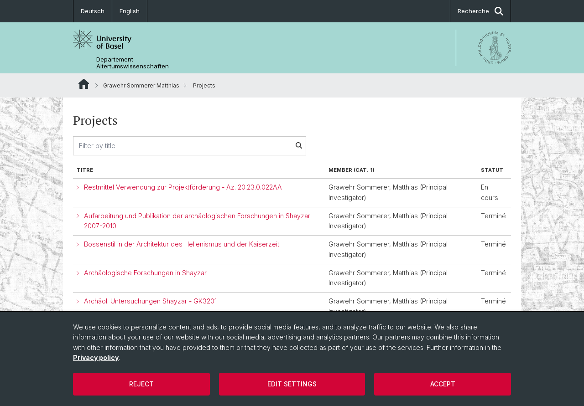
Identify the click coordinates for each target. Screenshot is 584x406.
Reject (141, 384)
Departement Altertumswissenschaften (132, 63)
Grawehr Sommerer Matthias (141, 85)
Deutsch (92, 11)
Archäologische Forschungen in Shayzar (145, 273)
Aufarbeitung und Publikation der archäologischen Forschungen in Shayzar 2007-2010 (197, 221)
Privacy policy (96, 357)
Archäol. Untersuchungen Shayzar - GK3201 (150, 301)
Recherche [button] (480, 11)
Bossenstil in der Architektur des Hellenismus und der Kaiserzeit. (182, 244)
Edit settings (292, 384)
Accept (442, 384)
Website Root (83, 84)
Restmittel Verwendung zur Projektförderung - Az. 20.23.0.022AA (183, 187)
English (130, 11)
